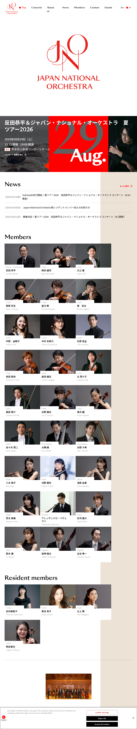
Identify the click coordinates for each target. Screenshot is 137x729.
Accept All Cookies (102, 724)
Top (24, 7)
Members (79, 7)
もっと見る (126, 186)
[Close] (133, 717)
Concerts (36, 7)
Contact (94, 7)
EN (122, 7)
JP (130, 7)
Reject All (102, 718)
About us (50, 8)
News (65, 7)
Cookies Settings (102, 712)
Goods (108, 7)
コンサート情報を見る (15, 154)
